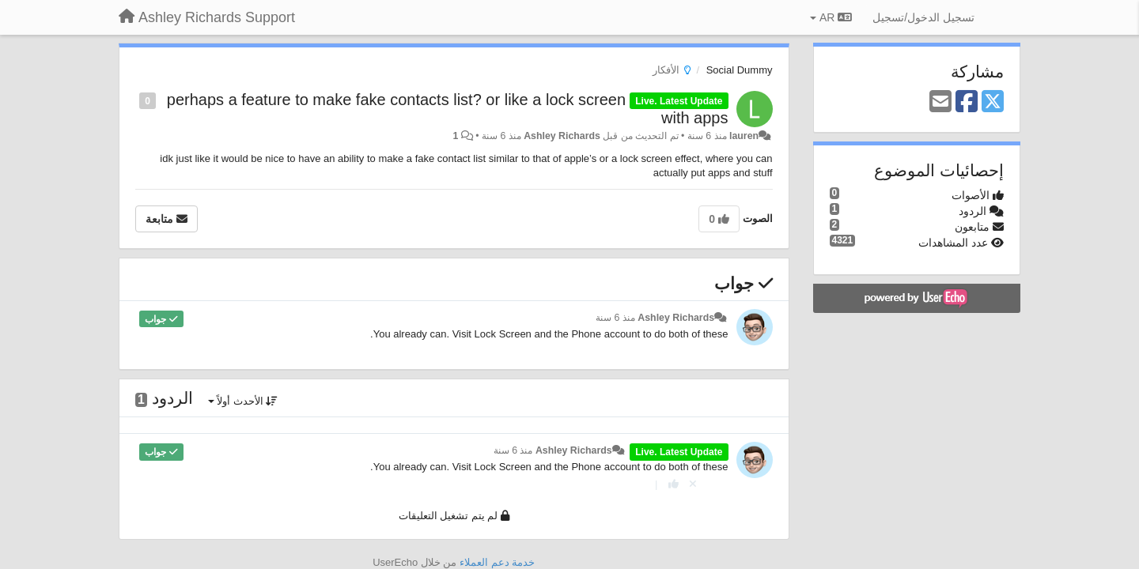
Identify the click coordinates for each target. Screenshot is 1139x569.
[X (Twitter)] (993, 102)
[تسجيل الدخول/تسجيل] (923, 17)
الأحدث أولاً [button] (243, 401)
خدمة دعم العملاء (497, 562)
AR (831, 17)
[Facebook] (966, 102)
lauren (744, 135)
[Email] (940, 102)
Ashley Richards (562, 135)
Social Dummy (739, 70)
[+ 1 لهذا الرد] (673, 484)
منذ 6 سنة (615, 317)
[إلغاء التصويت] (693, 484)
